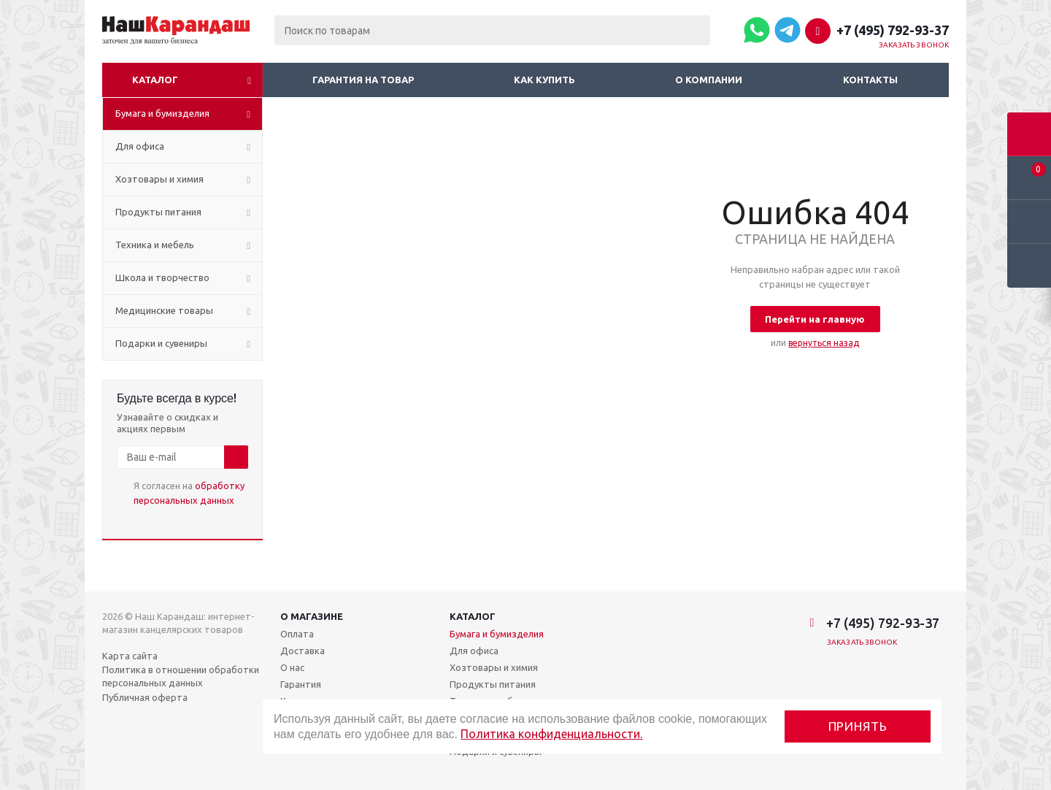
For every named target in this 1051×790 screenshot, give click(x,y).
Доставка (302, 650)
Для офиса (474, 650)
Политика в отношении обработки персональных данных (180, 676)
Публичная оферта (145, 697)
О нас (292, 667)
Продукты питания (493, 684)
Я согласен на (189, 492)
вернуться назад (823, 343)
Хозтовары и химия (494, 667)
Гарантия (300, 684)
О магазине (311, 616)
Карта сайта (130, 656)
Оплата (297, 634)
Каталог (155, 79)
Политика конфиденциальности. (551, 733)
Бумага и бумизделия (497, 634)
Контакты (870, 79)
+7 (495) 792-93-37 (892, 30)
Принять (858, 726)
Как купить (544, 79)
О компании (708, 79)
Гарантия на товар (363, 79)
